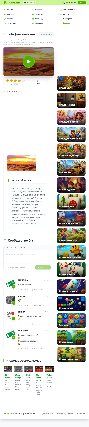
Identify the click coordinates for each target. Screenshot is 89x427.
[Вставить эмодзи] (30, 247)
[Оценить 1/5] (7, 81)
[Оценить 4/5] (19, 81)
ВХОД (81, 2)
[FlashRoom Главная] (11, 2)
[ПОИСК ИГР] (64, 3)
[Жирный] (7, 247)
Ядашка (22, 296)
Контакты (81, 414)
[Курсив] (11, 247)
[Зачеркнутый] (15, 247)
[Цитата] (21, 247)
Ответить (23, 290)
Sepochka (23, 331)
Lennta (21, 312)
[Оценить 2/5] (11, 81)
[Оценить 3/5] (15, 81)
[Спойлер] (25, 247)
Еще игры (65, 23)
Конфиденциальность (65, 414)
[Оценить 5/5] (23, 81)
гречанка (23, 280)
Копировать (38, 290)
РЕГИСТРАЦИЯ (71, 2)
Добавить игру (48, 414)
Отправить (43, 267)
